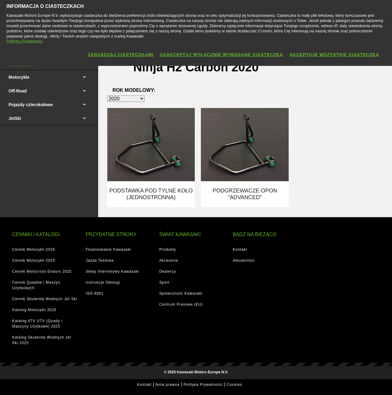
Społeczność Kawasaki (180, 292)
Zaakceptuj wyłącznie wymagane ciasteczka (221, 54)
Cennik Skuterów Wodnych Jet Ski (44, 298)
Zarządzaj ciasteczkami (121, 54)
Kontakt (240, 248)
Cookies (234, 384)
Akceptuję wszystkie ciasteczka (334, 54)
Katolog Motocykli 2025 (34, 309)
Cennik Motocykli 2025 (33, 259)
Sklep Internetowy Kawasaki (112, 270)
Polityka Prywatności (203, 384)
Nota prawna (167, 384)
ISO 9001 (94, 292)
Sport (164, 281)
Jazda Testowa (100, 259)
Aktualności (244, 259)
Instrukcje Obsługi (103, 281)
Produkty (167, 248)
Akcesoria (168, 259)
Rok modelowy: (133, 90)
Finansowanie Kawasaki (108, 248)
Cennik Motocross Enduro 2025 (42, 270)
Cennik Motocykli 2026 (33, 248)
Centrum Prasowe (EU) (181, 303)
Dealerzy (167, 270)
